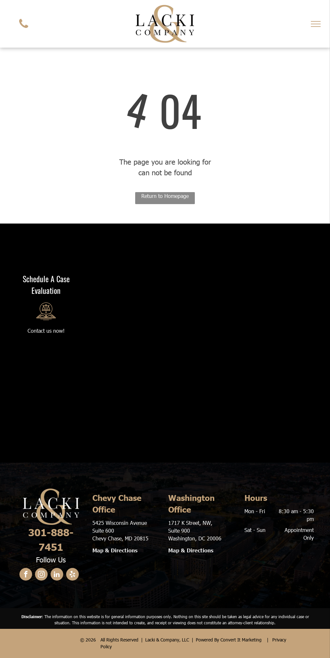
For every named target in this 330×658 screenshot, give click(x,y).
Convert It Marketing (241, 640)
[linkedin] (57, 575)
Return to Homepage (165, 195)
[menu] (315, 24)
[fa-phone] (23, 29)
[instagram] (41, 575)
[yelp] (72, 575)
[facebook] (25, 575)
